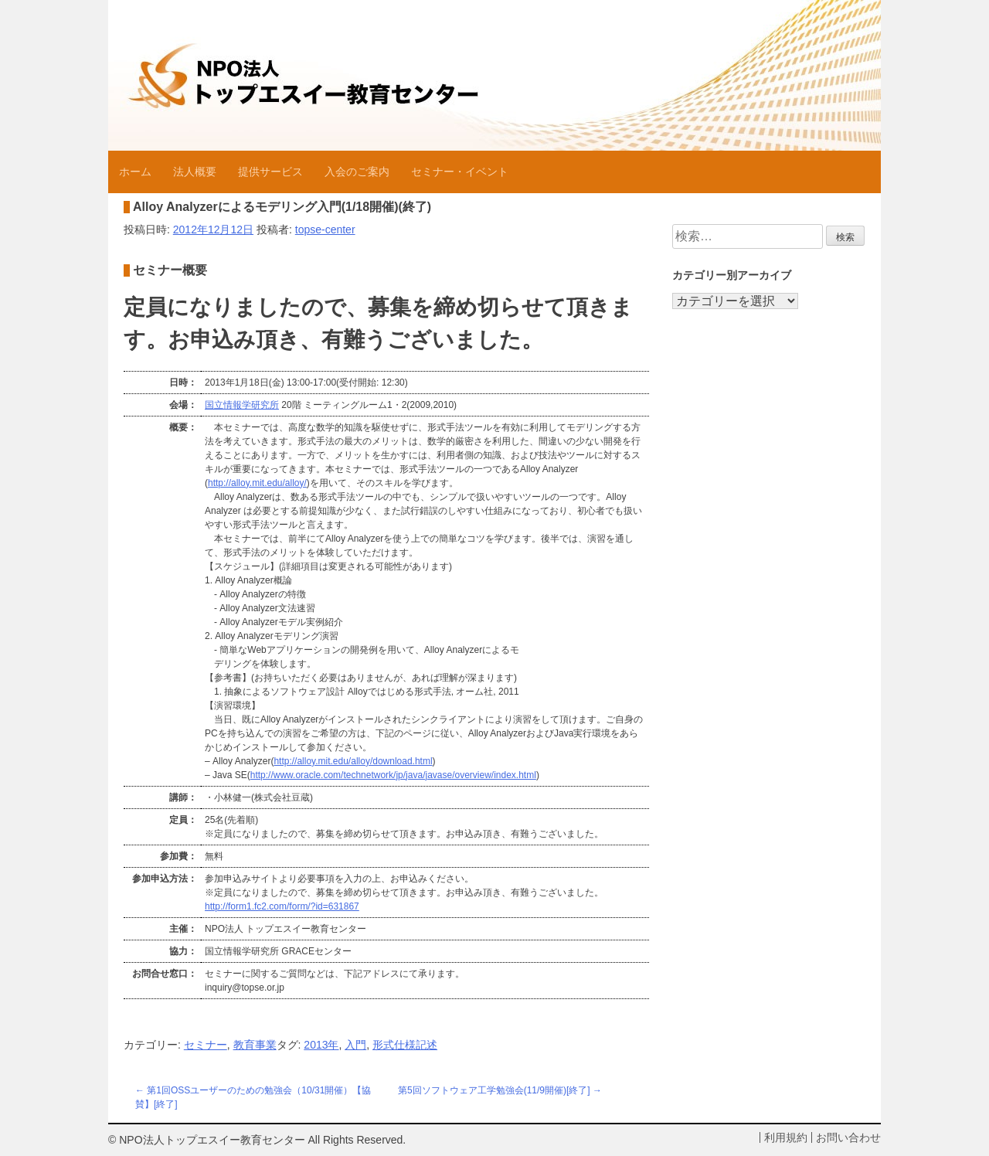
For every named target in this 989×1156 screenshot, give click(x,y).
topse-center (325, 229)
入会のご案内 (357, 171)
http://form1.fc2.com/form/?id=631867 (282, 906)
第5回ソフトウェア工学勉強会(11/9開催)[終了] (494, 1090)
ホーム (135, 171)
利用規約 (785, 1137)
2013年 (321, 1045)
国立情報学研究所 (242, 405)
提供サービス (270, 171)
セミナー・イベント (459, 171)
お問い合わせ (848, 1137)
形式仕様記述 (404, 1045)
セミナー (205, 1045)
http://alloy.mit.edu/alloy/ (257, 483)
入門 (355, 1045)
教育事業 (255, 1045)
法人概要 (194, 171)
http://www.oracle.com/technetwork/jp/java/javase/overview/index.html (393, 775)
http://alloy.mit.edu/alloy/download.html (353, 761)
